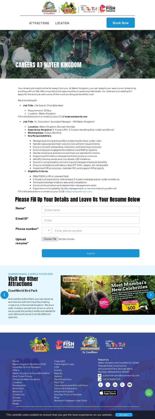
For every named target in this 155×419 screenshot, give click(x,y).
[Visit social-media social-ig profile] (122, 384)
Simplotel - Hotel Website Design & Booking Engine (84, 411)
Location (62, 23)
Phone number (26, 229)
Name (20, 208)
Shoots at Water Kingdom (26, 379)
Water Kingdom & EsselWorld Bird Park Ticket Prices (31, 375)
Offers (16, 370)
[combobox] (46, 230)
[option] (77, 295)
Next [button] (151, 295)
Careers (17, 400)
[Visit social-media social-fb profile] (100, 384)
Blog (56, 397)
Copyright (59, 360)
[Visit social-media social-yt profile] (129, 384)
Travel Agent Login (64, 364)
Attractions (39, 23)
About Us (17, 391)
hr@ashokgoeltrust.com (78, 191)
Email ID (21, 218)
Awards (58, 373)
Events (58, 370)
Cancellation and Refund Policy (71, 385)
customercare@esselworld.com (121, 375)
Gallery (58, 376)
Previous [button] (4, 295)
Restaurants (19, 385)
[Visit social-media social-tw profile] (107, 384)
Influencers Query (64, 391)
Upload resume (19, 241)
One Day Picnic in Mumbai (68, 394)
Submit (91, 253)
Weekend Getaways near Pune (70, 400)
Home (16, 360)
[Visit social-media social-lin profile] (115, 384)
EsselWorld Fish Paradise (27, 367)
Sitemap (47, 411)
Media (16, 403)
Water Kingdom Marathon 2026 (29, 364)
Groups (17, 397)
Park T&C (59, 382)
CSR (56, 367)
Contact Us (19, 394)
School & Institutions (65, 388)
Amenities (18, 388)
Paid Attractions (63, 379)
